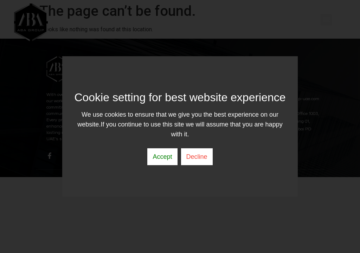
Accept (162, 156)
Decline (196, 156)
